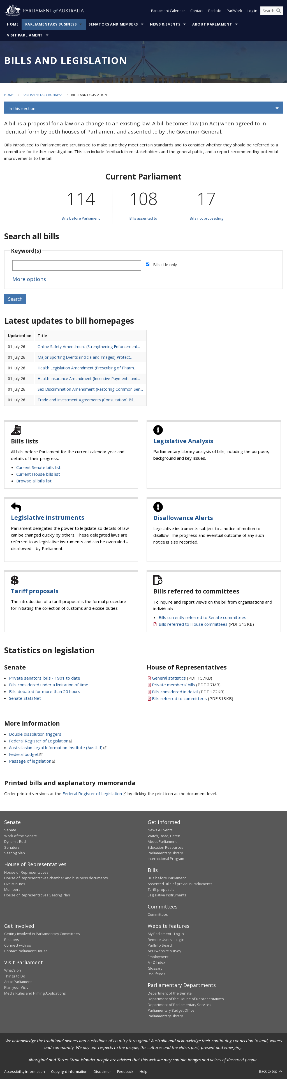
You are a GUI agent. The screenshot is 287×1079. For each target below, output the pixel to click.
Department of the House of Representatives (186, 998)
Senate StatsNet (25, 698)
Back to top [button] (271, 1071)
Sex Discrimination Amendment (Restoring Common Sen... (90, 389)
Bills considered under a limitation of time (48, 684)
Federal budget (24, 754)
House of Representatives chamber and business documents (56, 877)
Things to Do (14, 976)
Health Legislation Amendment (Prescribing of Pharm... (87, 368)
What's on (12, 970)
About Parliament (212, 24)
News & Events (165, 24)
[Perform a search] (278, 10)
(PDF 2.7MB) (186, 684)
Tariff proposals (35, 591)
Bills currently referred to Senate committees (202, 617)
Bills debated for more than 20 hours (44, 691)
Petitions (11, 939)
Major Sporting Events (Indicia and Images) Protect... (85, 357)
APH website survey (164, 950)
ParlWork (234, 10)
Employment (158, 956)
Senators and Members (113, 24)
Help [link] (143, 1071)
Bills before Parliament (81, 218)
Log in (252, 10)
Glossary (155, 968)
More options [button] (29, 278)
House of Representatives (26, 872)
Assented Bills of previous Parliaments (180, 883)
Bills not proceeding (206, 218)
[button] (143, 108)
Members (12, 889)
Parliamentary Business (51, 24)
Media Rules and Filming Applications (35, 993)
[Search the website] (271, 10)
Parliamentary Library (165, 852)
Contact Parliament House (26, 950)
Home (13, 24)
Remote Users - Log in (166, 939)
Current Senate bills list (38, 467)
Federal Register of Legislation (38, 741)
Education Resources (165, 847)
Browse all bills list (34, 481)
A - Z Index (156, 962)
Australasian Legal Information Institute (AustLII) (56, 747)
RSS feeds (156, 973)
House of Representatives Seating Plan (37, 895)
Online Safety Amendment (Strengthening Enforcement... (89, 346)
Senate (10, 829)
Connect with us (17, 945)
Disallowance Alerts (183, 518)
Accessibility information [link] (24, 1071)
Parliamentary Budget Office (171, 1010)
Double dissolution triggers (35, 734)
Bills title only (165, 264)
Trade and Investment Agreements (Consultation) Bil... (87, 399)
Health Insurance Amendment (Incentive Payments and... (89, 378)
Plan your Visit (16, 987)
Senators (12, 847)
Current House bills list (38, 474)
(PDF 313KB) (206, 624)
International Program (166, 858)
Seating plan (14, 852)
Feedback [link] (125, 1071)
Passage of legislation (30, 761)
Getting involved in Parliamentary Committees (42, 933)
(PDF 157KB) (182, 678)
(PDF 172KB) (188, 691)
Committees (158, 914)
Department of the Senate (170, 993)
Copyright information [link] (69, 1071)
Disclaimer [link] (102, 1071)
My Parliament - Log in (166, 933)
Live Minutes (14, 883)
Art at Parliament (18, 981)
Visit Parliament (25, 35)
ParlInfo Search (160, 945)
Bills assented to (143, 218)
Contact (196, 10)
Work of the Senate (20, 835)
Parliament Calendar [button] (168, 10)
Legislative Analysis (183, 441)
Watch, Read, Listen (164, 835)
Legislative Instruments (47, 517)
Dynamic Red (15, 841)
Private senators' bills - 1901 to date (44, 678)
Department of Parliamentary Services (179, 1004)
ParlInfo (214, 10)
